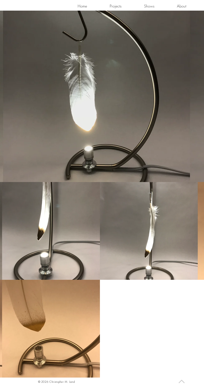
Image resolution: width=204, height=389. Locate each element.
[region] (110, 93)
